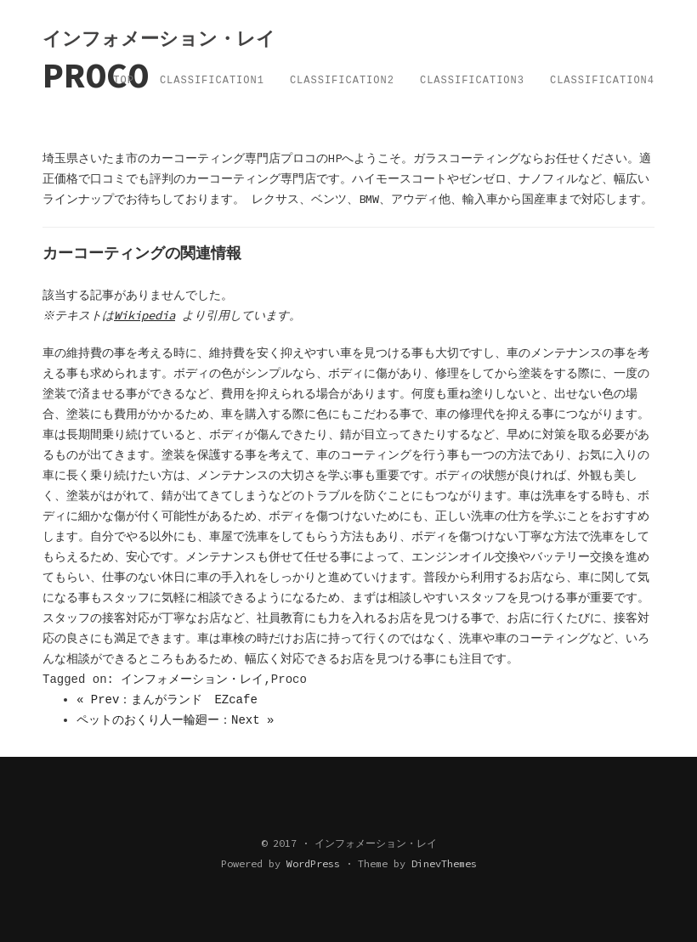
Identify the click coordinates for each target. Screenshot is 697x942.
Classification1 (212, 81)
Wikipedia (147, 315)
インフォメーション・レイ (192, 679)
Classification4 (602, 81)
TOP (123, 81)
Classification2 (342, 81)
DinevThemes (444, 863)
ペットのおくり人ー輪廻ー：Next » (175, 720)
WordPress (313, 863)
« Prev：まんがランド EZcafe (167, 700)
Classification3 (472, 81)
